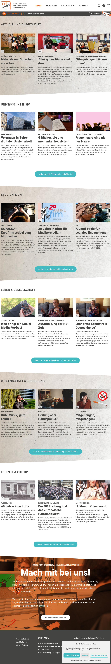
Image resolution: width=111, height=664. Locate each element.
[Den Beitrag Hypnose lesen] (55, 408)
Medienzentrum (60, 646)
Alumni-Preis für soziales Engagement (91, 230)
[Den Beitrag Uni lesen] (93, 221)
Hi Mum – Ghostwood (91, 506)
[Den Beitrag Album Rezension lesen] (93, 499)
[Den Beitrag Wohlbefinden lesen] (18, 408)
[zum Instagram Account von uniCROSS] (108, 5)
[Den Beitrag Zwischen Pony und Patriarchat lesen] (93, 130)
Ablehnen (85, 655)
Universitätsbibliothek (46, 646)
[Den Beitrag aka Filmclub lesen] (18, 221)
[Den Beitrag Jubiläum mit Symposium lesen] (55, 221)
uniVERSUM (51, 6)
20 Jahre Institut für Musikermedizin (52, 230)
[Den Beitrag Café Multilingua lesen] (18, 52)
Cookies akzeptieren (72, 655)
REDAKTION (68, 6)
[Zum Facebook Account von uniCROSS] (103, 5)
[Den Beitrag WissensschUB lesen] (18, 130)
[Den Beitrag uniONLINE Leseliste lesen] (55, 130)
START (39, 6)
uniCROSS (43, 637)
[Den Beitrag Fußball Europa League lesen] (55, 499)
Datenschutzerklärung (76, 660)
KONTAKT (83, 6)
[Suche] (99, 5)
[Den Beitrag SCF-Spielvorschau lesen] (55, 52)
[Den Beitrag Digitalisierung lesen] (18, 316)
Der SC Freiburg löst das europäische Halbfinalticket (52, 510)
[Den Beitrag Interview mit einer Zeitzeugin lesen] (55, 316)
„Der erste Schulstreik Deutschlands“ (91, 325)
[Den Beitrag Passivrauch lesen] (93, 408)
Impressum (98, 660)
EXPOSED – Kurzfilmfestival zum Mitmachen (16, 232)
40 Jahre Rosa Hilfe (15, 506)
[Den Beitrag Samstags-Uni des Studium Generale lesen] (93, 52)
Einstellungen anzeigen (99, 655)
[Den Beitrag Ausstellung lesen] (18, 499)
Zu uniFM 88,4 (95, 14)
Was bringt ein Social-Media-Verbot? (17, 325)
